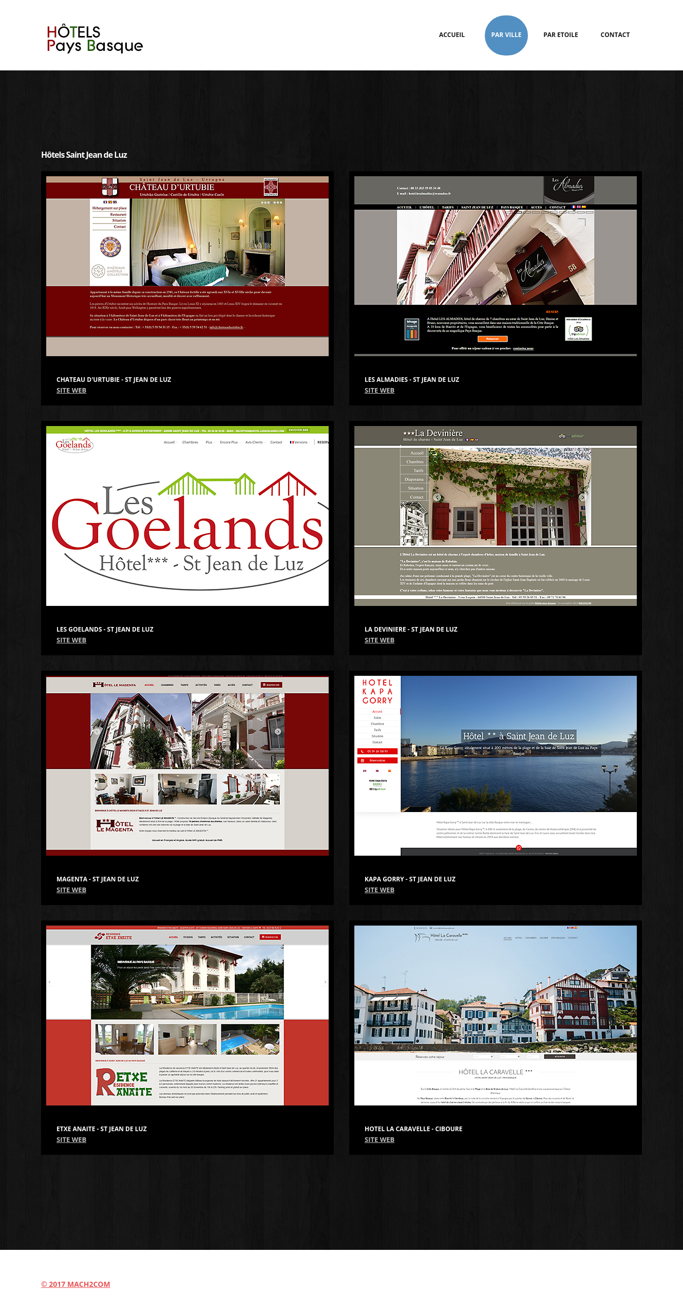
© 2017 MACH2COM (75, 1284)
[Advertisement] (341, 104)
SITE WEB (71, 390)
